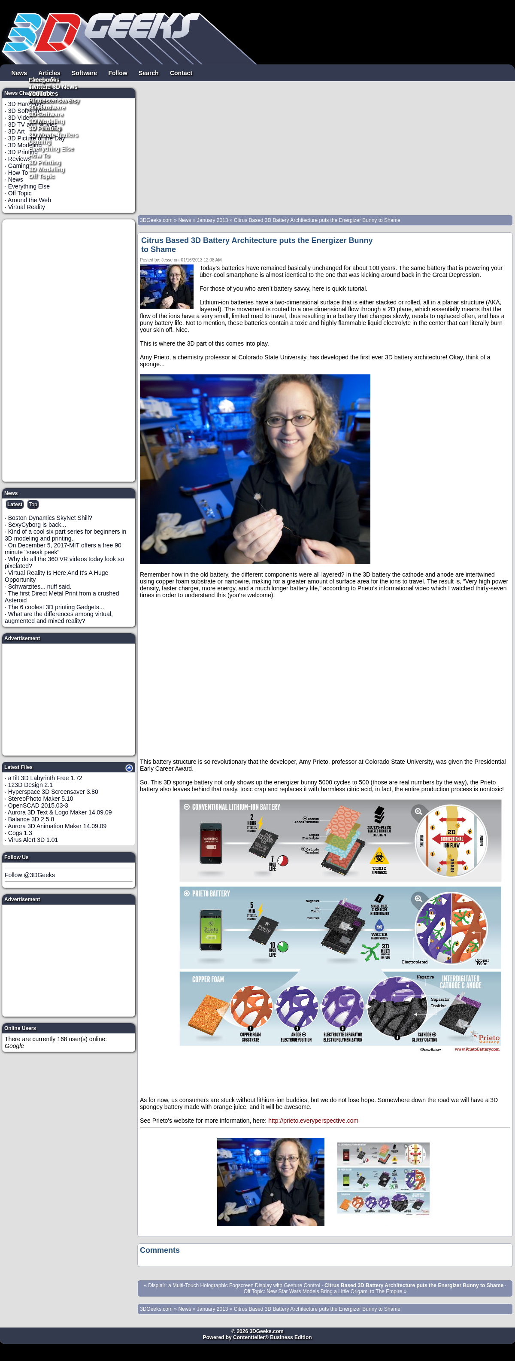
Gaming (40, 141)
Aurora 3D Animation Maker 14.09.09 (57, 826)
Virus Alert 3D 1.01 (33, 839)
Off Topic (42, 175)
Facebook (43, 79)
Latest (14, 504)
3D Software (46, 113)
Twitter (38, 86)
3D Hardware (47, 106)
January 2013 (212, 220)
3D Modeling (46, 168)
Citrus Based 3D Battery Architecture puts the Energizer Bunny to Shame (317, 220)
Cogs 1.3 (20, 832)
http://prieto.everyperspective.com (313, 1120)
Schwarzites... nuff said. (40, 586)
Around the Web (29, 200)
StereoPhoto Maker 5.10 (40, 798)
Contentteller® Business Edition (272, 1337)
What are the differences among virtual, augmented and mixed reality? (59, 617)
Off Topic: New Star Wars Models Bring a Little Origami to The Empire (323, 1291)
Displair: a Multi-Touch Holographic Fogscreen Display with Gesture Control (234, 1285)
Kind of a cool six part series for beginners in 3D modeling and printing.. (65, 535)
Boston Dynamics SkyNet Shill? (50, 517)
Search (149, 72)
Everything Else (51, 148)
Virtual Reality (26, 207)
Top (33, 504)
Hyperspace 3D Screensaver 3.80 (53, 791)
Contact (181, 72)
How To (39, 155)
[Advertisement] (69, 350)
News (19, 72)
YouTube (41, 93)
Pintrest (40, 100)
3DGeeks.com (157, 220)
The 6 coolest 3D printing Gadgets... (56, 607)
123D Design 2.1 (30, 784)
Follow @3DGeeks (30, 875)
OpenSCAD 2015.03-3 (38, 805)
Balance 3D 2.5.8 (31, 819)
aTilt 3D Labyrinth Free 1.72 (45, 778)
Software (84, 72)
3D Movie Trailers (53, 134)
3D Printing (45, 161)
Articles (49, 72)
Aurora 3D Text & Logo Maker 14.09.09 (60, 812)
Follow (117, 72)
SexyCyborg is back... (37, 524)
